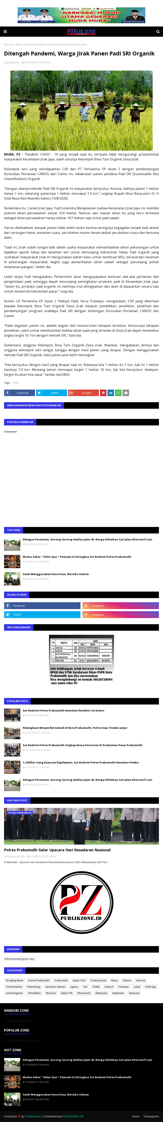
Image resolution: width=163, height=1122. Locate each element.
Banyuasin (101, 993)
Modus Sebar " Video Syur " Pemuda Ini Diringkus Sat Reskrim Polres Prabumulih (77, 557)
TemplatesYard (33, 1116)
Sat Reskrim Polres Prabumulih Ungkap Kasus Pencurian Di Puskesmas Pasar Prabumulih (82, 745)
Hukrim (127, 980)
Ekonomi (51, 993)
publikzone (13, 62)
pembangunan (14, 993)
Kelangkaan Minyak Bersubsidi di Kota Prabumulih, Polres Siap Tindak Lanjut (75, 728)
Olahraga (150, 986)
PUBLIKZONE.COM (72, 1116)
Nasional (134, 993)
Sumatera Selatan (55, 986)
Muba (19, 44)
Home (135, 1116)
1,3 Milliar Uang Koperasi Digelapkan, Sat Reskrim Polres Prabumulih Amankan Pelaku (81, 762)
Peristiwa (123, 986)
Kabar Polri (79, 980)
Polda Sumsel (98, 980)
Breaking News (14, 980)
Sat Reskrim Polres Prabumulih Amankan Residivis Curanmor (63, 710)
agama (74, 986)
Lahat (137, 986)
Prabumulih (61, 980)
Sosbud (108, 986)
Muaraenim (83, 993)
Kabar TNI (66, 993)
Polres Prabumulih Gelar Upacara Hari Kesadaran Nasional (57, 849)
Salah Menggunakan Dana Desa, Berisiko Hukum (56, 574)
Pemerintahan (14, 986)
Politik (95, 986)
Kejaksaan (118, 993)
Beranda (9, 44)
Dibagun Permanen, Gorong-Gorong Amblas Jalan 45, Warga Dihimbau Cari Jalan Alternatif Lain (87, 539)
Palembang (33, 986)
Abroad (140, 980)
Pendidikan (34, 993)
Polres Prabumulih (38, 980)
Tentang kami (151, 1116)
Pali (85, 986)
